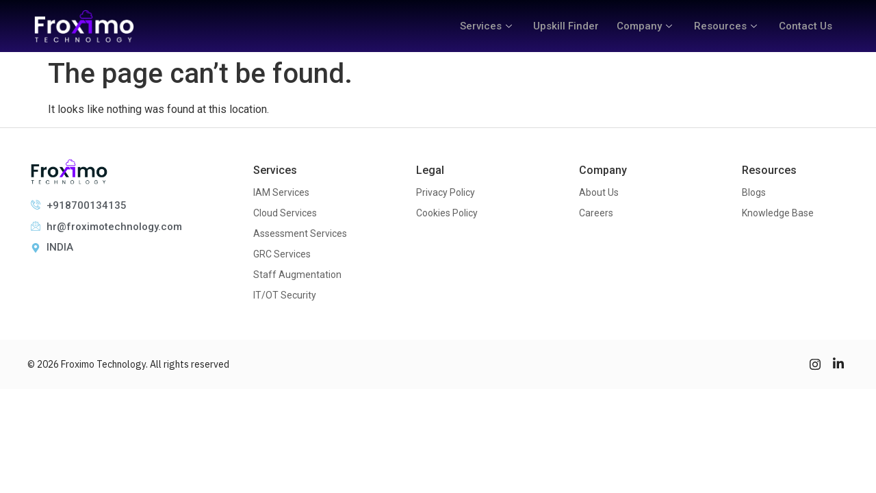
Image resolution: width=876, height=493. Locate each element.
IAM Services (281, 192)
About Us (599, 192)
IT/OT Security (284, 295)
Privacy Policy (445, 192)
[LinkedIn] (838, 364)
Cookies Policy (447, 212)
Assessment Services (300, 233)
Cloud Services (285, 212)
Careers (596, 212)
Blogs (754, 192)
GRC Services (282, 254)
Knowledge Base (778, 212)
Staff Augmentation (297, 274)
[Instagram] (815, 364)
